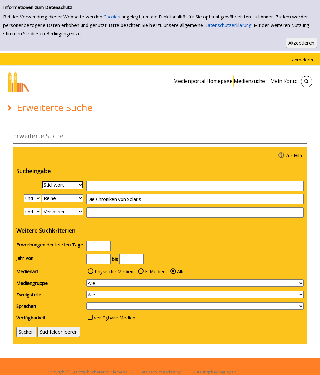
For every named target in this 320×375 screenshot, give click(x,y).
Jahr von (24, 258)
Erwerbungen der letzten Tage (49, 244)
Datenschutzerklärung (228, 25)
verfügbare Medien (114, 317)
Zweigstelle (28, 294)
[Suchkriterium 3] (62, 211)
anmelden (302, 59)
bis (115, 259)
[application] (251, 81)
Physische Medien (114, 271)
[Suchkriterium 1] (62, 184)
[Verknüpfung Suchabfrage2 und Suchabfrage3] (32, 211)
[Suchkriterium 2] (62, 198)
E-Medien (155, 271)
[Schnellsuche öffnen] (306, 81)
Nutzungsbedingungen (214, 372)
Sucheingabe (33, 171)
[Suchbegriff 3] (195, 212)
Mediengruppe (32, 283)
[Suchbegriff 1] (195, 186)
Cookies (111, 16)
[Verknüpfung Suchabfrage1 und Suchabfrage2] (32, 198)
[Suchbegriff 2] (195, 199)
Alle (181, 271)
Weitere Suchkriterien (45, 230)
